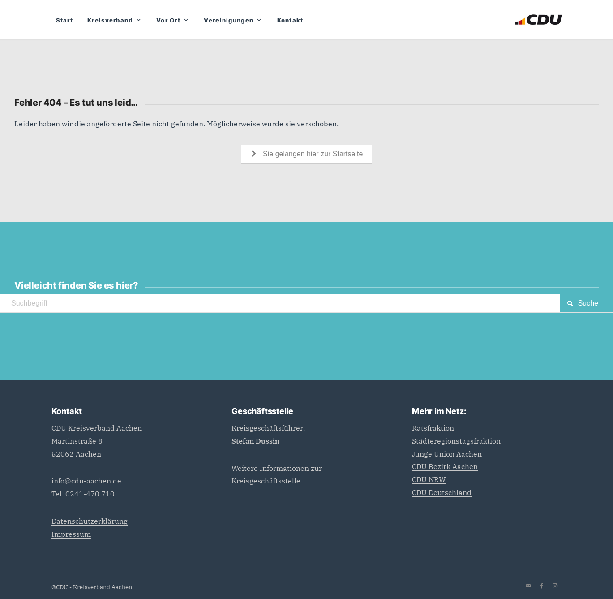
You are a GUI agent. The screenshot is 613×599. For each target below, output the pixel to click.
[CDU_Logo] (538, 19)
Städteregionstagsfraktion (456, 440)
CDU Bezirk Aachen (445, 466)
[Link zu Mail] (528, 586)
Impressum (71, 534)
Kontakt (290, 20)
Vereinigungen (233, 20)
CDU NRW (429, 479)
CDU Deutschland (442, 492)
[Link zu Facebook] (542, 586)
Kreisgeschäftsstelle (265, 480)
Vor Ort (172, 20)
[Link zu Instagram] (555, 586)
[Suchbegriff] (306, 303)
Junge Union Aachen (447, 453)
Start (64, 20)
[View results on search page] (586, 303)
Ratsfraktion (433, 427)
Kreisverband (114, 20)
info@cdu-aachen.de (86, 480)
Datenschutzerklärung (89, 521)
